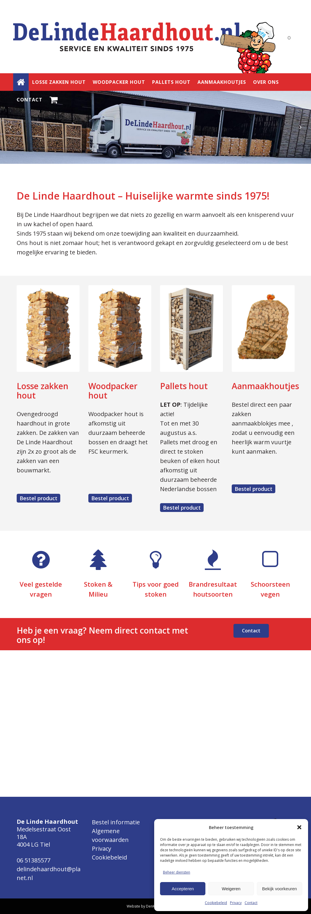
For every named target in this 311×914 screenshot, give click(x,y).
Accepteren (183, 888)
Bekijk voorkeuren (279, 888)
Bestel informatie (116, 822)
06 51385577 (33, 860)
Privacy (236, 902)
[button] (299, 827)
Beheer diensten (176, 872)
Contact (251, 902)
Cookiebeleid (216, 902)
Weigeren (231, 888)
